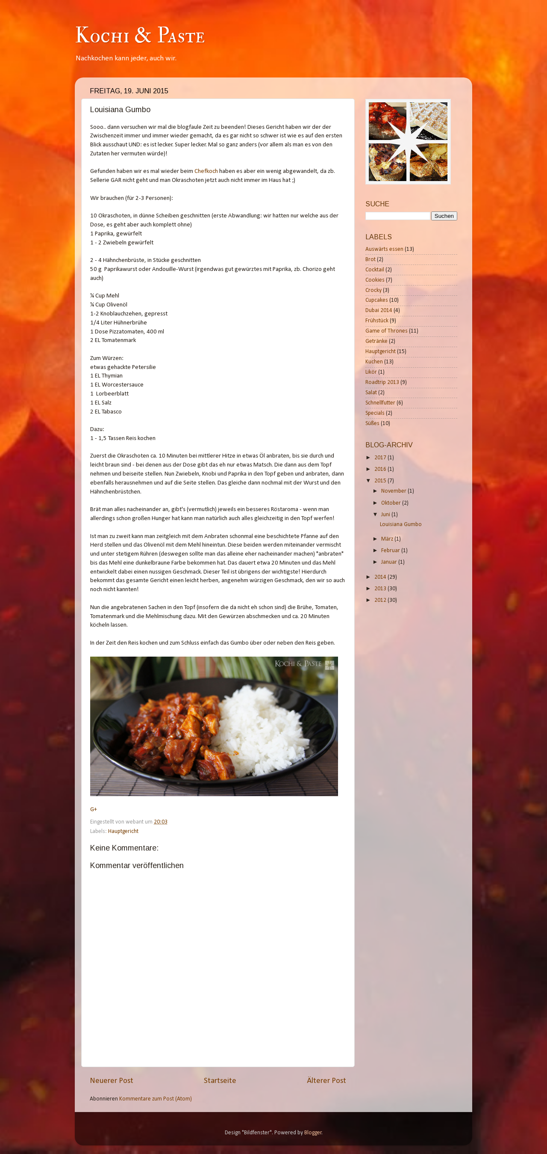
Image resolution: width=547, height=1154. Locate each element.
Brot (370, 259)
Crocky (373, 290)
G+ (93, 809)
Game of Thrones (386, 331)
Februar (391, 550)
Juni (386, 515)
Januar (389, 562)
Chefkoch (206, 171)
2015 (381, 481)
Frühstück (376, 321)
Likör (371, 372)
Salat (371, 393)
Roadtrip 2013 (382, 382)
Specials (375, 413)
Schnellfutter (380, 403)
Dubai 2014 (378, 310)
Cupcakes (376, 300)
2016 (381, 469)
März (387, 539)
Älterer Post (326, 1081)
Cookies (375, 280)
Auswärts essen (384, 249)
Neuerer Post (111, 1081)
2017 (381, 458)
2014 (381, 577)
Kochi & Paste (140, 35)
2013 (381, 589)
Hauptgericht (123, 831)
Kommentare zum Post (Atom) (155, 1099)
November (394, 491)
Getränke (376, 341)
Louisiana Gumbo (401, 524)
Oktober (391, 503)
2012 (381, 600)
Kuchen (374, 362)
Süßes (372, 423)
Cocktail (374, 270)
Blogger (313, 1133)
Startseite (220, 1081)
